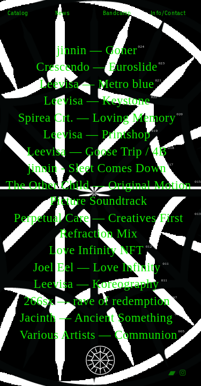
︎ (172, 373)
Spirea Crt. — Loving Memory (97, 117)
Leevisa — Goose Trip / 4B (97, 151)
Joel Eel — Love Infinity (97, 267)
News (62, 13)
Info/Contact (168, 13)
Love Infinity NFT (96, 250)
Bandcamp (117, 13)
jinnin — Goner (97, 50)
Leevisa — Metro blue (97, 84)
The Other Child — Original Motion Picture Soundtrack (98, 193)
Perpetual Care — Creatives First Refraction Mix (98, 225)
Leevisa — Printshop (97, 134)
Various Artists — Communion (98, 335)
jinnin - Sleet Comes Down (96, 168)
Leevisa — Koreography (96, 284)
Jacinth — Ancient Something (96, 317)
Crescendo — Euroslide (97, 66)
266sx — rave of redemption (97, 301)
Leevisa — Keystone (97, 100)
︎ (183, 373)
